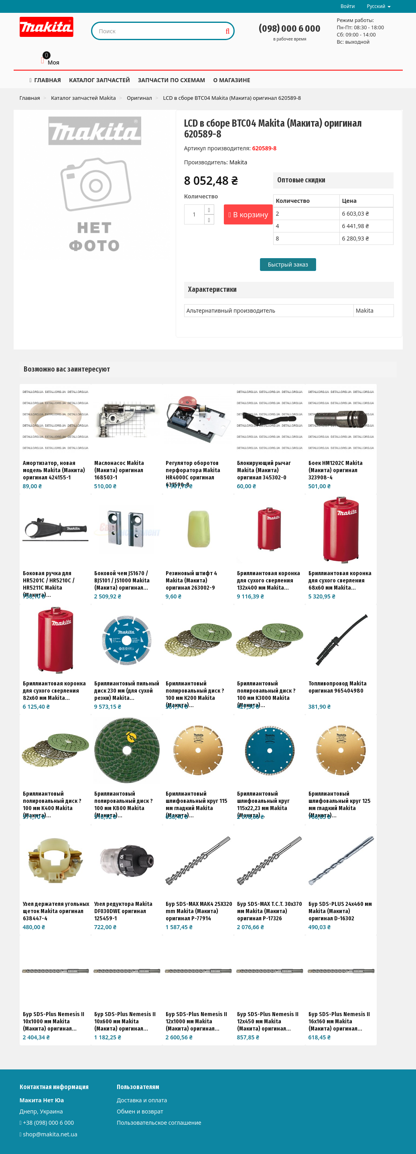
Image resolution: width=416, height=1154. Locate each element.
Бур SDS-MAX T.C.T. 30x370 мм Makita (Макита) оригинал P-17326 (269, 911)
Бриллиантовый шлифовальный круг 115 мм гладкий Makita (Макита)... (196, 804)
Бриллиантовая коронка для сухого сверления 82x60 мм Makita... (54, 690)
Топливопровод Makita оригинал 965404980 (337, 687)
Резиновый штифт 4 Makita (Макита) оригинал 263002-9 (191, 580)
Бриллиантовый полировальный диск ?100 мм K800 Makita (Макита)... (123, 804)
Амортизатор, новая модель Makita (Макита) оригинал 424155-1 (54, 470)
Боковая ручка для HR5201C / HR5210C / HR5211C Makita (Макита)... (49, 584)
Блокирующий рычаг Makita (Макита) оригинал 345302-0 (264, 470)
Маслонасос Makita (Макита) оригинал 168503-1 (119, 470)
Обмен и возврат (140, 1111)
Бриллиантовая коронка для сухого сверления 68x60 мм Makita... (339, 580)
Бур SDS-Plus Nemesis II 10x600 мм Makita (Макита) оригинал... (125, 1021)
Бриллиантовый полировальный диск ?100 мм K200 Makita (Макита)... (195, 694)
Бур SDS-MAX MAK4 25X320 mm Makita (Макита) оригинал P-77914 (199, 911)
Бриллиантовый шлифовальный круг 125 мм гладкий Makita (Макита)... (339, 804)
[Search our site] (157, 31)
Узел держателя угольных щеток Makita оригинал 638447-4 (56, 911)
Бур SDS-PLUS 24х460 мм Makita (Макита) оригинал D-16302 (340, 911)
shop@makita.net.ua (50, 1134)
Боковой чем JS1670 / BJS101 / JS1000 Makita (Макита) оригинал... (122, 580)
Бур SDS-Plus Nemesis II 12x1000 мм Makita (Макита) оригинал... (196, 1021)
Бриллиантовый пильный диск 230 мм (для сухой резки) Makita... (126, 690)
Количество (201, 196)
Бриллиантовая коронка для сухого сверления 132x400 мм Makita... (268, 580)
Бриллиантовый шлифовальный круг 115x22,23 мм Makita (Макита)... (263, 804)
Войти (348, 6)
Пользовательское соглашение (159, 1122)
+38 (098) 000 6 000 (48, 1122)
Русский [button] (378, 6)
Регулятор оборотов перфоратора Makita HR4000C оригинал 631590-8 (193, 473)
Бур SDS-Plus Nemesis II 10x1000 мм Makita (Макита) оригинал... (53, 1021)
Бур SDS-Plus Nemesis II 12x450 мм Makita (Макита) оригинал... (267, 1021)
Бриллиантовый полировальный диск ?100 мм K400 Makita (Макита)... (52, 804)
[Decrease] (209, 219)
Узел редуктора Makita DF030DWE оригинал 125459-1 (123, 911)
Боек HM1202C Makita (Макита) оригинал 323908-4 (335, 470)
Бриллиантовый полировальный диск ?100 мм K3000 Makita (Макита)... (266, 694)
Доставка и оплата (142, 1100)
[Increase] (209, 209)
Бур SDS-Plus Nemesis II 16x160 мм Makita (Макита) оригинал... (339, 1021)
